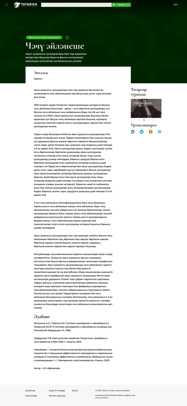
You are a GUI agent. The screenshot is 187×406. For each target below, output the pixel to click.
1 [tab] (139, 120)
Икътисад (34, 37)
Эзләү (75, 390)
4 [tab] (153, 120)
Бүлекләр (30, 390)
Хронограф (31, 396)
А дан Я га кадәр (57, 390)
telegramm (159, 132)
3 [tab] (148, 120)
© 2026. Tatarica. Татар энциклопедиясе (112, 390)
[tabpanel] (146, 108)
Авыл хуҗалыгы (50, 37)
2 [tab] (144, 120)
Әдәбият (38, 79)
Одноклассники (151, 132)
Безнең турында (57, 396)
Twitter (142, 132)
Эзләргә (121, 5)
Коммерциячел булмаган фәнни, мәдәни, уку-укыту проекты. (115, 396)
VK (133, 132)
